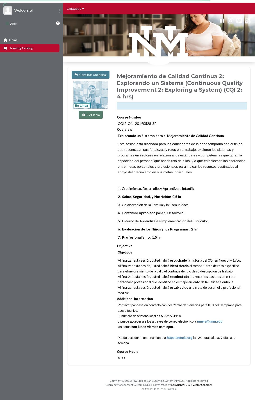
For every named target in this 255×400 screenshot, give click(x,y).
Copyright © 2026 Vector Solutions (191, 384)
